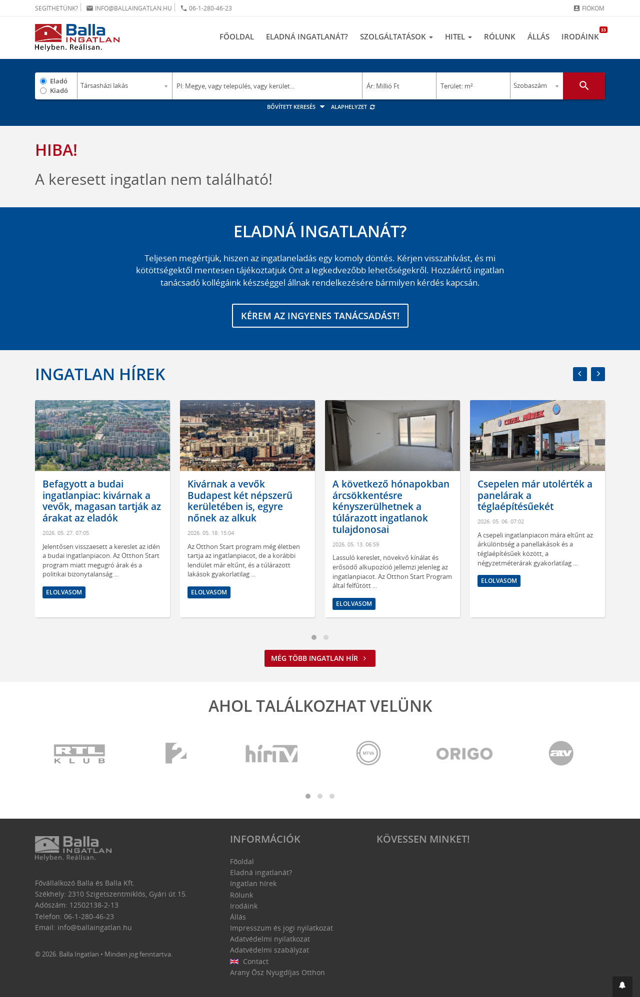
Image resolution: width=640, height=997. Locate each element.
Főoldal (237, 36)
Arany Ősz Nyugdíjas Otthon (277, 972)
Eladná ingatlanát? (307, 36)
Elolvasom (64, 592)
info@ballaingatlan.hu (129, 8)
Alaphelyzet (353, 106)
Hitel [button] (458, 36)
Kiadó (59, 90)
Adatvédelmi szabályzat (269, 950)
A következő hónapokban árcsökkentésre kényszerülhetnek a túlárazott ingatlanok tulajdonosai (391, 507)
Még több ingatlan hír (320, 658)
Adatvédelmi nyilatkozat (270, 939)
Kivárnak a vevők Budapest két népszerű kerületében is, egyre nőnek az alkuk (240, 501)
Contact (249, 961)
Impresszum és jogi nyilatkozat (281, 928)
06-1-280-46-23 (206, 8)
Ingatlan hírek (100, 374)
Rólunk (500, 36)
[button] (622, 987)
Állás (539, 36)
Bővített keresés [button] (297, 106)
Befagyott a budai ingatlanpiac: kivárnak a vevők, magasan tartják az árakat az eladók (101, 501)
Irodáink (583, 33)
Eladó (59, 80)
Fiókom (588, 8)
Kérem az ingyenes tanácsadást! (320, 316)
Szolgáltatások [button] (396, 36)
